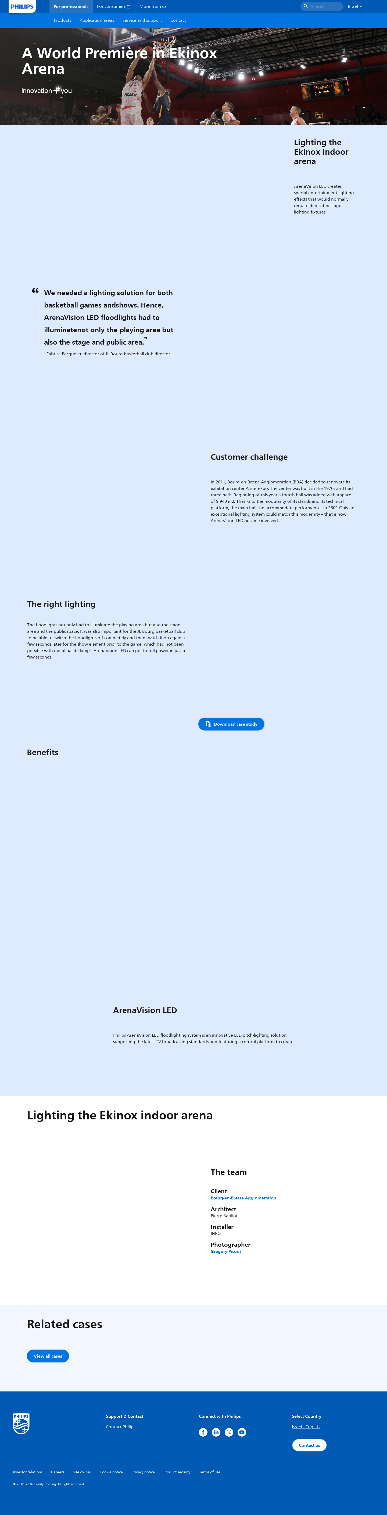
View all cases (48, 1356)
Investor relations (27, 1472)
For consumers (114, 6)
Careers (57, 1472)
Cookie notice (111, 1472)
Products (62, 20)
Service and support (142, 20)
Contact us (309, 1445)
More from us (152, 6)
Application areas (97, 20)
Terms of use (209, 1472)
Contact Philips (120, 1426)
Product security (177, 1472)
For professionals (71, 6)
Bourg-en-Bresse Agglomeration (243, 1198)
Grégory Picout (226, 1251)
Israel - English (306, 1426)
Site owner (82, 1472)
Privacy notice (143, 1472)
